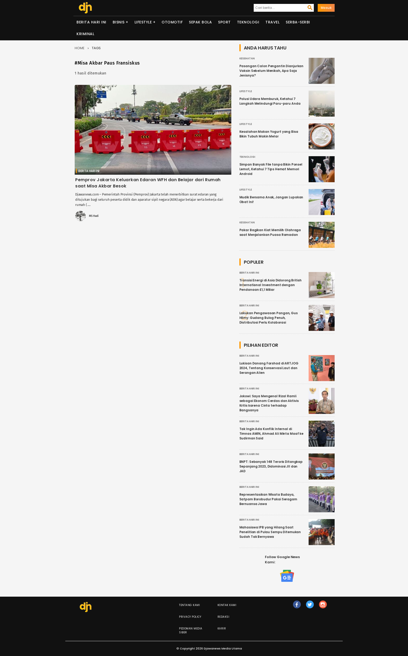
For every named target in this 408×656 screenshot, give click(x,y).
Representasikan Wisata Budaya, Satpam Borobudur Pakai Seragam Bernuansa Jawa (268, 499)
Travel (272, 22)
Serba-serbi (298, 22)
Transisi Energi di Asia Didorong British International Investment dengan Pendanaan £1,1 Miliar (270, 285)
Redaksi (224, 617)
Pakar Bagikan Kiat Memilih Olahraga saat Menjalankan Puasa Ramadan (270, 232)
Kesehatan (247, 58)
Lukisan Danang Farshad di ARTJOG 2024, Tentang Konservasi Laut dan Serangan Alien (268, 368)
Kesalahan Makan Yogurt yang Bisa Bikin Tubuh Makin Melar (268, 133)
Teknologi (248, 22)
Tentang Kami (189, 605)
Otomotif (172, 22)
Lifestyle (143, 22)
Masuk (326, 7)
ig (323, 606)
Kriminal (85, 33)
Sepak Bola (200, 22)
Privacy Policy (190, 617)
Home (80, 48)
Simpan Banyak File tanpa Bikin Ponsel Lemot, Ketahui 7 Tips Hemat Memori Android (270, 169)
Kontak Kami (227, 605)
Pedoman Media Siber (190, 630)
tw (310, 606)
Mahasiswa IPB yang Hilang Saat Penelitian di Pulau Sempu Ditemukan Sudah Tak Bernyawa (270, 532)
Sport (224, 22)
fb (296, 606)
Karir (222, 628)
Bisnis (119, 22)
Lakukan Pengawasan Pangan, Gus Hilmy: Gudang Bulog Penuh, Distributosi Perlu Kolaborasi (268, 318)
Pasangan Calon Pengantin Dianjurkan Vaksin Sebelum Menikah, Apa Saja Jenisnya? (271, 71)
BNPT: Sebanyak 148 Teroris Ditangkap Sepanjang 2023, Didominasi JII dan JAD (271, 466)
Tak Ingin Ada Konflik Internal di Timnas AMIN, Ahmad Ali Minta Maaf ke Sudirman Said (271, 433)
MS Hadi (94, 216)
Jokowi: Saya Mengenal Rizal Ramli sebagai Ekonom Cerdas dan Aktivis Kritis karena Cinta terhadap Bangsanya (269, 403)
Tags (96, 48)
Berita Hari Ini (91, 22)
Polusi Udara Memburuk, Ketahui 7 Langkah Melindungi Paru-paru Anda (270, 101)
